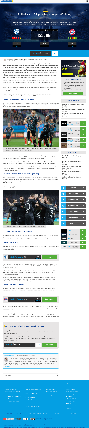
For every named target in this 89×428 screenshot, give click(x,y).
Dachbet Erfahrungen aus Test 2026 (13, 391)
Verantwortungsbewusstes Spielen (74, 394)
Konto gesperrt (49, 386)
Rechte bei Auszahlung (51, 389)
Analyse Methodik (71, 401)
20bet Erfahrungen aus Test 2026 (12, 389)
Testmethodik (45, 413)
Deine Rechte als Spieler (51, 391)
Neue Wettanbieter (30, 399)
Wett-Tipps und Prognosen (31, 386)
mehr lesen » (7, 366)
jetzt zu (49, 257)
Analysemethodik (53, 413)
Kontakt (69, 403)
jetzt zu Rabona (73, 93)
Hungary (11, 415)
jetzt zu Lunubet (49, 299)
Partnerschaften (77, 413)
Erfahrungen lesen (70, 125)
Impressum (69, 408)
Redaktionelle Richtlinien (72, 398)
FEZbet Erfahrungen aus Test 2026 (12, 394)
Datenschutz (70, 396)
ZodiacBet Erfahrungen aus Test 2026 (13, 396)
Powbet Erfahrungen (9, 398)
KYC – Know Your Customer (73, 391)
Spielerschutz (49, 398)
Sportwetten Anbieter (30, 397)
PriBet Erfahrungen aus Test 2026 (12, 401)
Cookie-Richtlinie (71, 389)
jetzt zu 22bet (49, 345)
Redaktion (69, 386)
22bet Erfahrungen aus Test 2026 (12, 386)
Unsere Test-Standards (72, 405)
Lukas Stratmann (15, 60)
